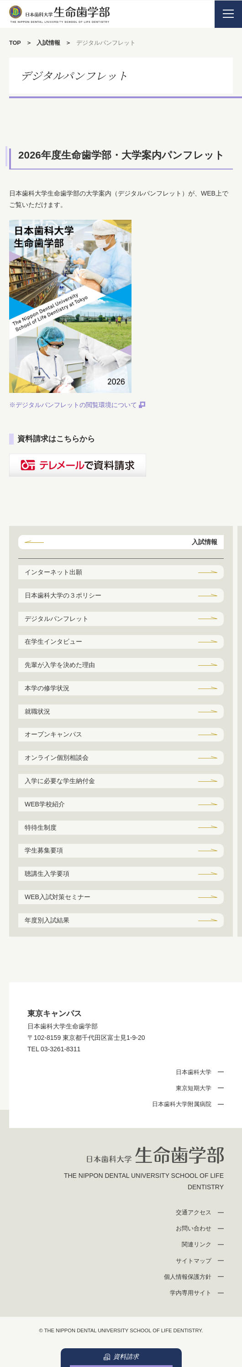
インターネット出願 (53, 572)
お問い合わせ (193, 1228)
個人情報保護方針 (187, 1276)
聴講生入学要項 (47, 873)
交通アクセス (193, 1212)
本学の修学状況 (47, 688)
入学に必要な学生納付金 (60, 780)
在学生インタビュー (53, 641)
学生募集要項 (44, 850)
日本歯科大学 (193, 1072)
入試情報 (48, 43)
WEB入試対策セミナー (57, 897)
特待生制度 (41, 827)
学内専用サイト (190, 1292)
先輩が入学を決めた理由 (60, 664)
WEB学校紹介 (45, 804)
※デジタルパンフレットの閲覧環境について (73, 404)
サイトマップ (193, 1260)
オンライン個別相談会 (57, 757)
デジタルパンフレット (57, 618)
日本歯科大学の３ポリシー (63, 595)
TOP (15, 43)
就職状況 (37, 711)
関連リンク (196, 1244)
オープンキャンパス (53, 734)
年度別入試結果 (47, 920)
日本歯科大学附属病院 (181, 1104)
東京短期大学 (193, 1088)
